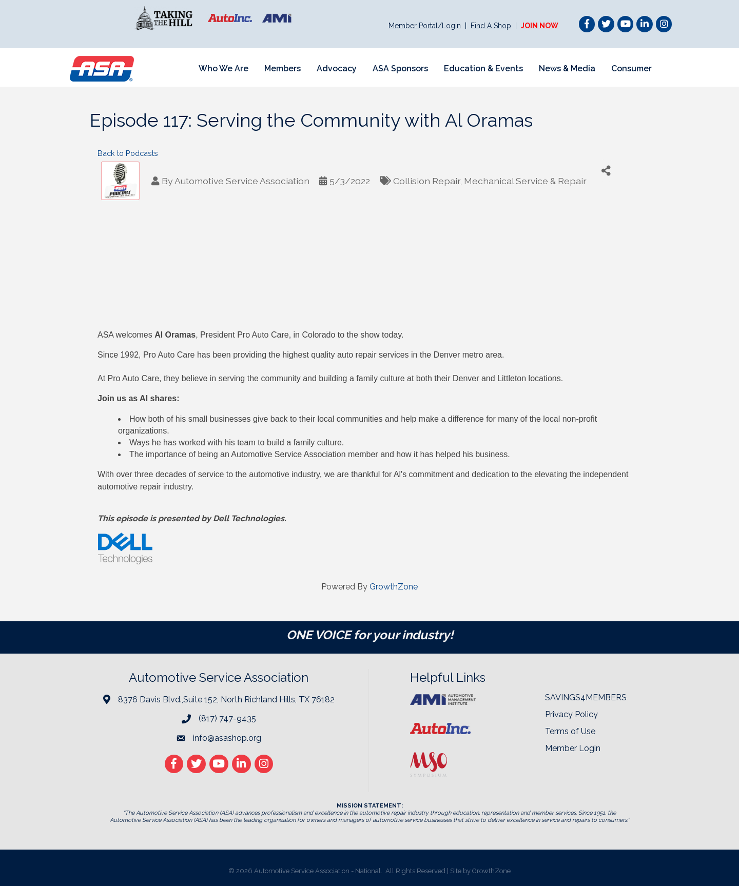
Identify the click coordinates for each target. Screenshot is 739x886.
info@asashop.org (227, 738)
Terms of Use (570, 731)
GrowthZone (393, 587)
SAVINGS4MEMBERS (586, 697)
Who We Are (223, 68)
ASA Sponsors (400, 68)
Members (282, 68)
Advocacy (337, 68)
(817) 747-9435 (227, 718)
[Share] (605, 170)
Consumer (631, 68)
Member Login (572, 748)
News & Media (567, 68)
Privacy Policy (571, 714)
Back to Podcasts (128, 153)
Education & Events (483, 68)
